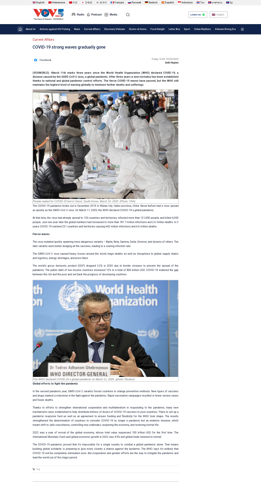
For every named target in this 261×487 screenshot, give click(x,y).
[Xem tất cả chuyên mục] (242, 29)
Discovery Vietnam (114, 29)
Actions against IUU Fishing (55, 29)
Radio (78, 15)
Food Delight (157, 29)
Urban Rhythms (202, 29)
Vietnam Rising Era (225, 29)
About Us (31, 29)
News (77, 29)
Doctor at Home (137, 29)
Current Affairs (92, 29)
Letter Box (174, 29)
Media (110, 15)
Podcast (94, 14)
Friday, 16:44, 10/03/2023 (165, 59)
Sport (187, 29)
